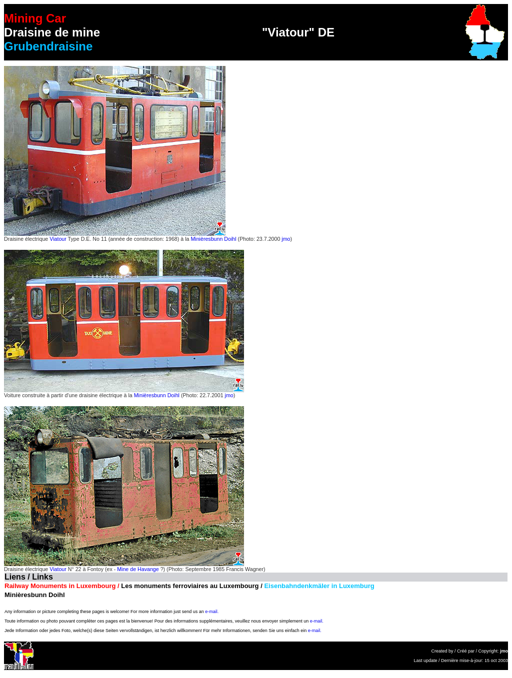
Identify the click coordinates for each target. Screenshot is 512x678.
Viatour (58, 239)
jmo (286, 239)
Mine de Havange (138, 569)
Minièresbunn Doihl (213, 239)
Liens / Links (28, 577)
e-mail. (211, 611)
